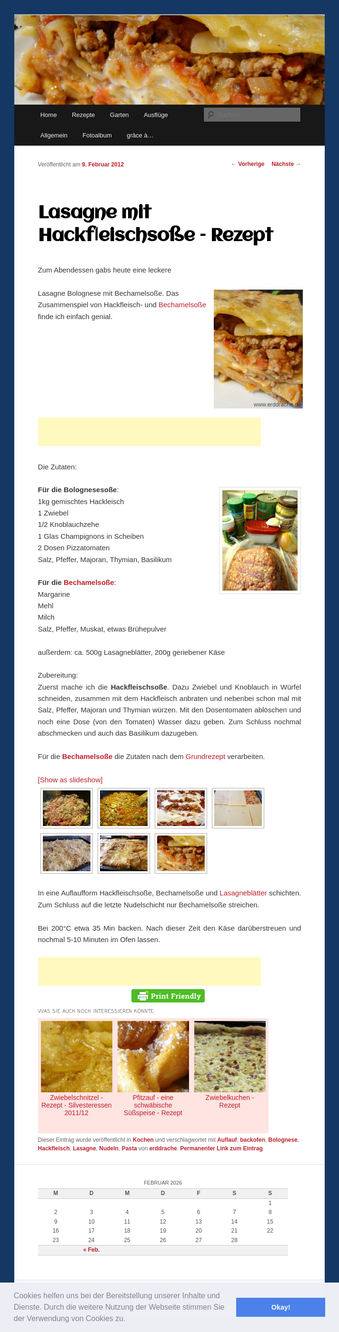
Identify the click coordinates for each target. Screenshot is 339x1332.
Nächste (286, 164)
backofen (252, 1140)
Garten (119, 114)
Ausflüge (156, 114)
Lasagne (84, 1148)
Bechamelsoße (182, 305)
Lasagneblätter (244, 893)
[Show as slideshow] (70, 780)
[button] (129, 1319)
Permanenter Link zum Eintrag (221, 1148)
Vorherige (247, 164)
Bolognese (283, 1140)
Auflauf (227, 1140)
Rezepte (83, 114)
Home (48, 114)
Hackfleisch (54, 1148)
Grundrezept (205, 756)
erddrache (163, 1148)
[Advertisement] (149, 432)
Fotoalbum (96, 135)
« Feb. (91, 1249)
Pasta (129, 1148)
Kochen (143, 1140)
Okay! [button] (280, 1307)
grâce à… (140, 135)
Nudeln (109, 1148)
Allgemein (54, 135)
